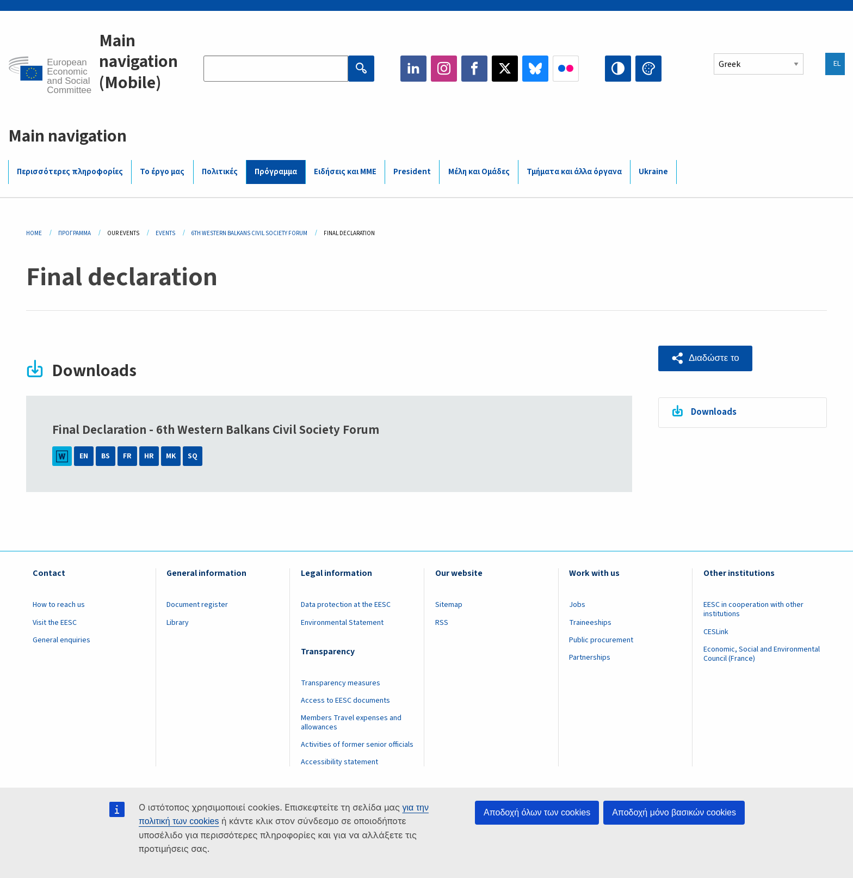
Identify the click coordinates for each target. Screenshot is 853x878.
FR (127, 456)
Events (165, 233)
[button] (705, 358)
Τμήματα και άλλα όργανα (574, 171)
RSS (441, 622)
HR (149, 456)
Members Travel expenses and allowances (351, 723)
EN (83, 456)
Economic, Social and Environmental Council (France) (761, 654)
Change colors (648, 69)
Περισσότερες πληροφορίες (70, 171)
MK (171, 456)
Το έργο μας (162, 171)
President (412, 171)
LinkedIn (413, 69)
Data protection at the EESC (346, 604)
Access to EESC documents (345, 700)
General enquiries (61, 640)
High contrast (618, 69)
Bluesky (535, 69)
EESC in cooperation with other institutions (753, 609)
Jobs (577, 604)
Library (177, 622)
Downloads (714, 412)
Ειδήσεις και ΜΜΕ (345, 171)
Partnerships (589, 657)
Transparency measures (340, 683)
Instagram (444, 69)
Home (34, 233)
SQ (192, 456)
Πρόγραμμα (276, 171)
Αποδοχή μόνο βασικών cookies (674, 812)
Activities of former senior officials (357, 744)
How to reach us (59, 604)
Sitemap (448, 604)
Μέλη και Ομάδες (479, 171)
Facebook (474, 69)
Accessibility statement (339, 762)
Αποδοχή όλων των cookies (537, 812)
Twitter (505, 69)
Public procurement (601, 640)
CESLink (715, 632)
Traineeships (590, 622)
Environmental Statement (342, 622)
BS (105, 456)
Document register (197, 604)
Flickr (566, 69)
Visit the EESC (55, 622)
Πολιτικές (220, 171)
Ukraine (653, 171)
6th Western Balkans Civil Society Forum (249, 233)
